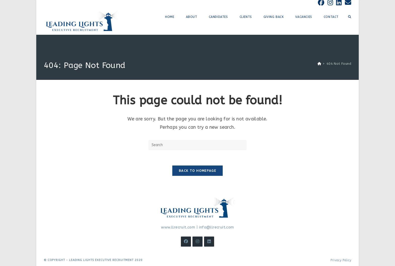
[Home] (319, 63)
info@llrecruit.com (216, 227)
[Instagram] (197, 242)
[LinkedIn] (209, 242)
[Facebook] (186, 242)
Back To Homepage (197, 171)
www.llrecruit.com (178, 227)
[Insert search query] (197, 145)
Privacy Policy (341, 260)
